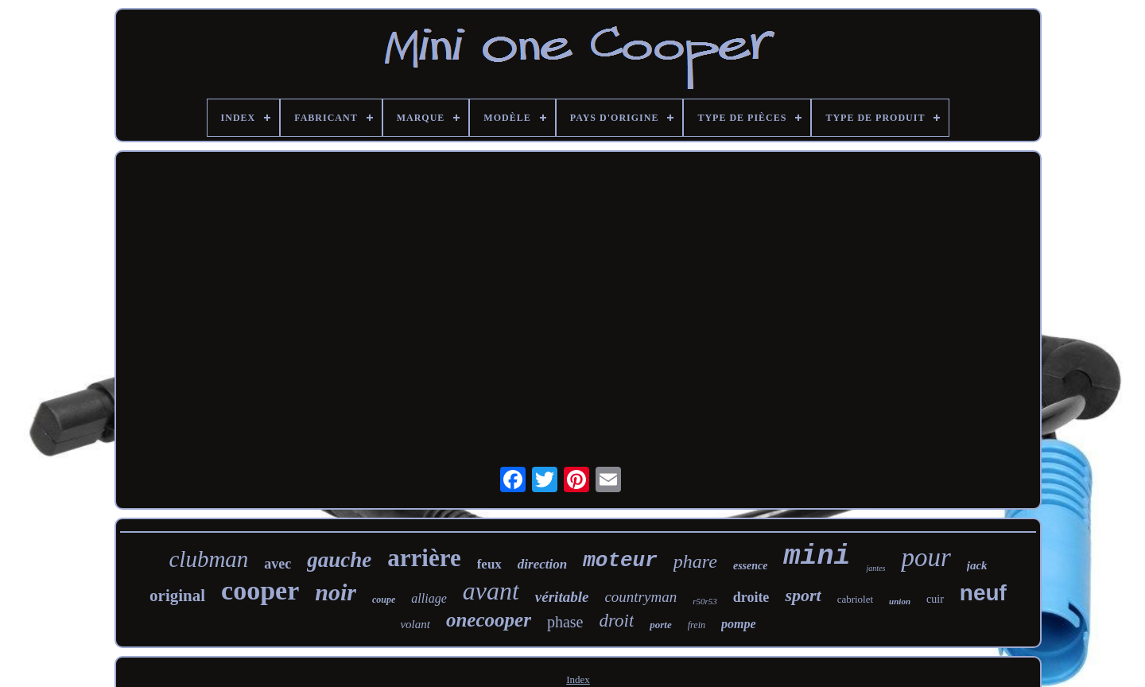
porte (660, 625)
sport (803, 595)
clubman (208, 559)
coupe (383, 599)
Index (578, 679)
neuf (983, 592)
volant (415, 624)
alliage (428, 598)
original (177, 595)
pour (925, 557)
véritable (562, 596)
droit (616, 621)
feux (489, 564)
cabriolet (855, 599)
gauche (339, 560)
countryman (640, 596)
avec (277, 564)
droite (751, 597)
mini (816, 556)
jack (977, 565)
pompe (738, 624)
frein (696, 625)
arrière (423, 558)
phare (695, 561)
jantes (875, 568)
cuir (935, 599)
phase (565, 622)
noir (335, 592)
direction (542, 564)
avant (491, 590)
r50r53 (705, 601)
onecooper (488, 620)
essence (750, 566)
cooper (260, 590)
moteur (620, 560)
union (899, 601)
